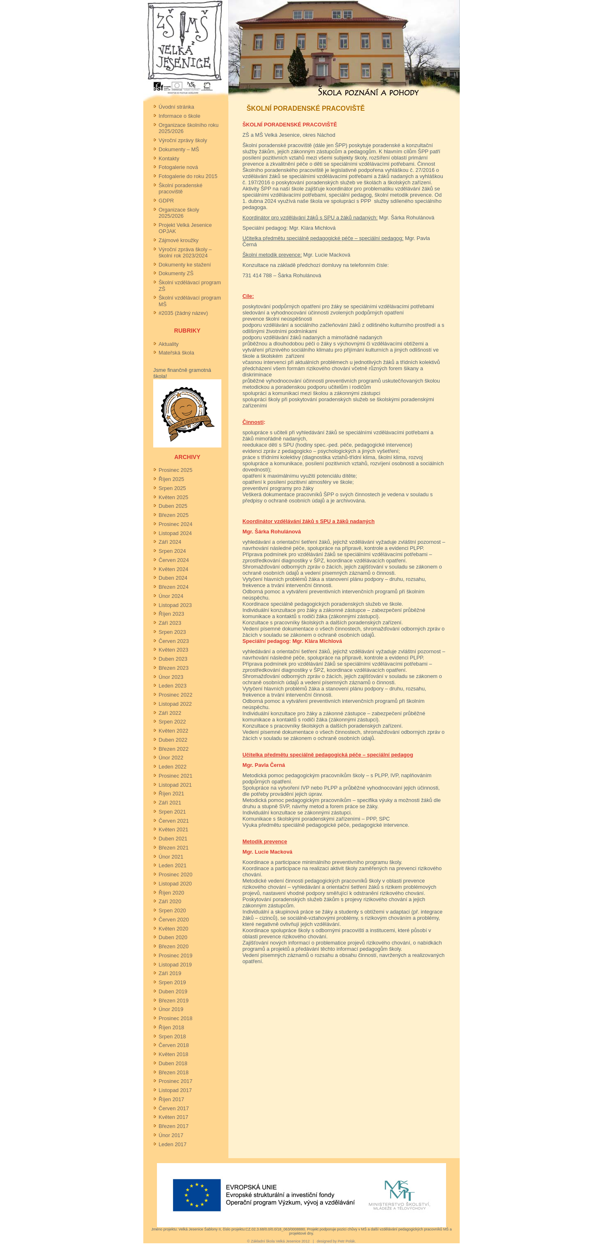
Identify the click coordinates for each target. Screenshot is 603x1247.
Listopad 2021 (175, 785)
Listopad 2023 (175, 605)
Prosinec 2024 (175, 524)
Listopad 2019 (175, 964)
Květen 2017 (173, 1117)
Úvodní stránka (176, 107)
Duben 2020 (173, 937)
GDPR (166, 201)
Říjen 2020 (171, 893)
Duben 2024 (173, 578)
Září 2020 (170, 901)
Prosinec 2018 (175, 1018)
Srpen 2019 (172, 982)
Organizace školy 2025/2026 (179, 213)
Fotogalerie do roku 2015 (188, 176)
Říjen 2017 (171, 1099)
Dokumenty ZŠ (176, 273)
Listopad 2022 (175, 704)
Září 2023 (170, 623)
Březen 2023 (174, 668)
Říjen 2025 (171, 479)
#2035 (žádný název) (183, 313)
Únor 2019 (171, 1009)
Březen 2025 (174, 515)
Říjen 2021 (171, 793)
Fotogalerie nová (178, 167)
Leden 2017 (173, 1144)
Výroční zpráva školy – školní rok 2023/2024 (185, 252)
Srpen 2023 (172, 632)
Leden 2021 (173, 865)
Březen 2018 (174, 1072)
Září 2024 (170, 542)
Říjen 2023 (171, 614)
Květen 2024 (173, 569)
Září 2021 (170, 803)
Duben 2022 (173, 740)
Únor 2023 (171, 677)
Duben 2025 (173, 506)
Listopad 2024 (175, 533)
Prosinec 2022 (175, 695)
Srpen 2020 (172, 910)
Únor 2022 (171, 757)
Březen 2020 (174, 946)
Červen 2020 (174, 919)
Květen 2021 (173, 829)
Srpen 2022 (172, 722)
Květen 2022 (173, 731)
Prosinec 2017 (175, 1081)
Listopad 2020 (175, 884)
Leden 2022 (173, 767)
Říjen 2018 (171, 1027)
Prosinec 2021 (175, 776)
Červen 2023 (174, 641)
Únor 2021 (171, 857)
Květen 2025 (173, 497)
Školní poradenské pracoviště (180, 188)
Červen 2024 (174, 560)
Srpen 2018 (172, 1036)
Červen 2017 (174, 1108)
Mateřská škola (176, 353)
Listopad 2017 (175, 1090)
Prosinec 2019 (175, 955)
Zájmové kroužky (179, 240)
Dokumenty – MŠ (179, 149)
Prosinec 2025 (175, 470)
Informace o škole (179, 116)
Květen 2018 (173, 1054)
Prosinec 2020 (175, 874)
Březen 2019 (174, 1000)
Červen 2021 (174, 821)
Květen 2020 (173, 929)
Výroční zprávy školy (183, 140)
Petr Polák (346, 1241)
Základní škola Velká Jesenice (275, 1241)
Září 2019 (170, 973)
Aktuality (168, 344)
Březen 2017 (174, 1126)
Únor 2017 (171, 1135)
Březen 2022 (174, 749)
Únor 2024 (171, 596)
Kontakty (169, 158)
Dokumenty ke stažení (185, 265)
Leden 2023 (173, 686)
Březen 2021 (174, 848)
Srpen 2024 (172, 551)
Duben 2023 (173, 659)
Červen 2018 (174, 1045)
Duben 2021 (173, 838)
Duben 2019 (173, 991)
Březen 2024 (174, 587)
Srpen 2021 (172, 812)
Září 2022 (170, 713)
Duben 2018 (173, 1063)
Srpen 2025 (172, 488)
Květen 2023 (173, 650)
